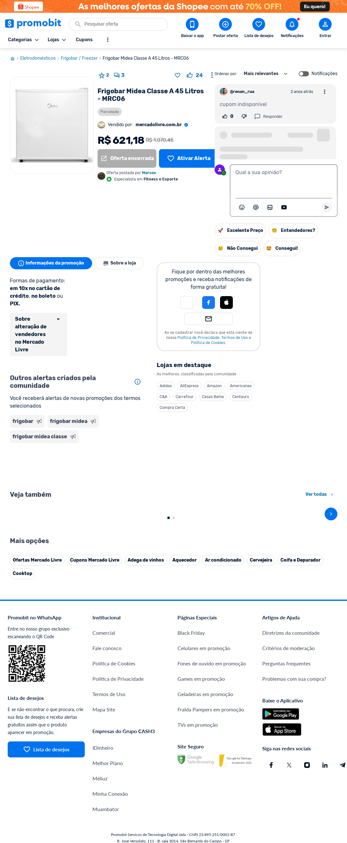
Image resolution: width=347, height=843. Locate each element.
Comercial (103, 585)
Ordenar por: (226, 74)
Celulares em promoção (203, 600)
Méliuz (99, 730)
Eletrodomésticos (40, 58)
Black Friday (191, 585)
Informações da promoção (51, 263)
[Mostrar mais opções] (107, 39)
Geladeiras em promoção (205, 646)
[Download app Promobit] (192, 29)
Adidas (166, 386)
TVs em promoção (197, 677)
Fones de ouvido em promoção (211, 615)
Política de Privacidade (198, 337)
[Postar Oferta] (225, 29)
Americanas (241, 386)
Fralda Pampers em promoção (210, 661)
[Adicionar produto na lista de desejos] (177, 75)
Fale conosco (107, 600)
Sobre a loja (119, 263)
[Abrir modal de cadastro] (325, 29)
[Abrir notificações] (292, 29)
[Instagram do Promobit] (307, 717)
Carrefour (184, 397)
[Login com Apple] (226, 302)
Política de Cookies (208, 343)
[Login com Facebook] (208, 302)
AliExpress (189, 386)
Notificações (324, 73)
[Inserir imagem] (270, 207)
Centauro (240, 397)
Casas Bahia (213, 397)
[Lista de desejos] (188, 158)
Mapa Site (103, 661)
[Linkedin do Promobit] (325, 717)
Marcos (149, 173)
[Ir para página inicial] (15, 58)
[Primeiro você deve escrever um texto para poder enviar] (327, 207)
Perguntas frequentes (286, 615)
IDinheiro (102, 700)
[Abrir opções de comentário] (324, 91)
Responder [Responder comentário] (268, 116)
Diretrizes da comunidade (290, 585)
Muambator (105, 761)
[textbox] (283, 180)
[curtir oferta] (195, 75)
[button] (186, 302)
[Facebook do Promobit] (271, 717)
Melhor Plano (107, 715)
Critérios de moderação (288, 600)
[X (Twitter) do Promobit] (289, 717)
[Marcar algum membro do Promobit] (255, 207)
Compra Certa (172, 407)
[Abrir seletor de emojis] (241, 207)
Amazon (214, 386)
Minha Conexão (110, 746)
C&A (163, 397)
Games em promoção (201, 631)
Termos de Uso (234, 337)
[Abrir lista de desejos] (258, 29)
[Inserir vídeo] (284, 207)
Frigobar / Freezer (82, 58)
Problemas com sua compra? (294, 631)
